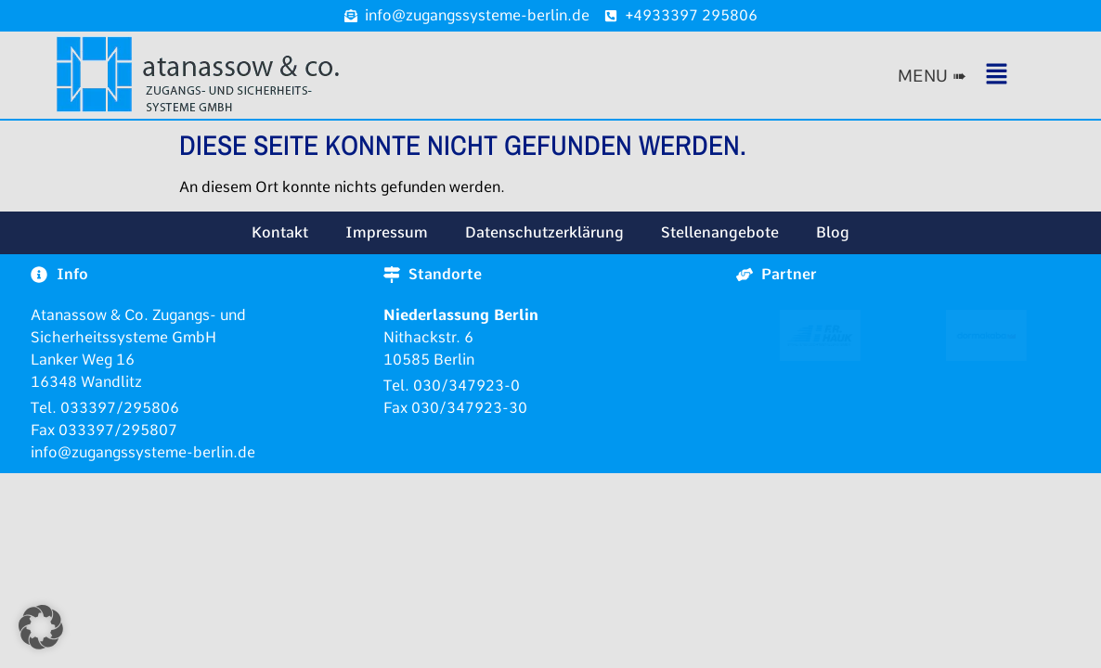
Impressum (386, 232)
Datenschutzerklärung (544, 232)
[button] (983, 75)
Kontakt (280, 232)
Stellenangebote (720, 232)
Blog (832, 232)
